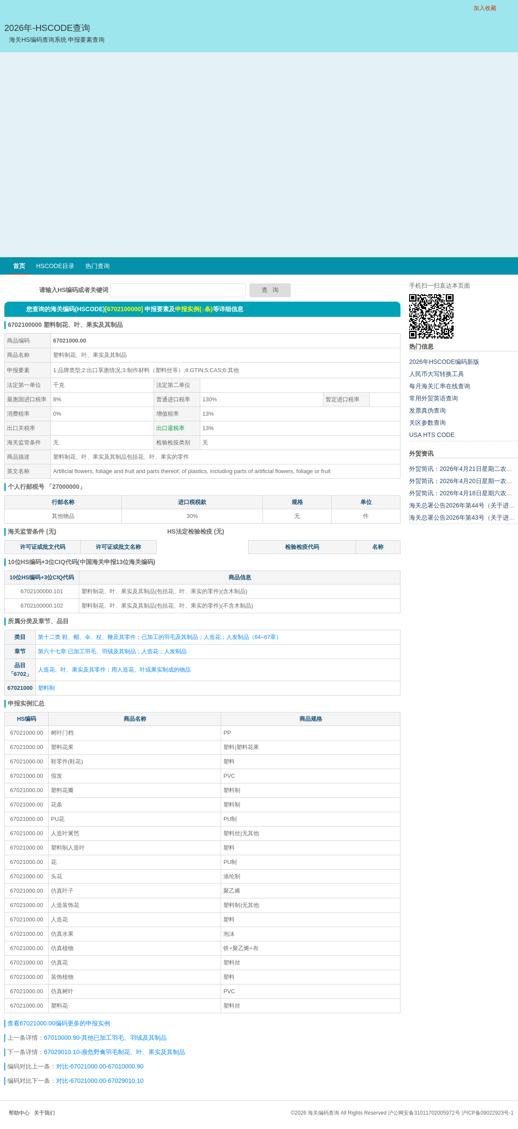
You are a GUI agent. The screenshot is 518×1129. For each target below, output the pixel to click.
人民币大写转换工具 (436, 373)
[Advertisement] (98, 155)
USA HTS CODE (431, 434)
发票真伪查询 (427, 410)
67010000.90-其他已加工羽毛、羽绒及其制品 (105, 1037)
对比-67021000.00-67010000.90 (100, 1066)
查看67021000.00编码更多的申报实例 (58, 1023)
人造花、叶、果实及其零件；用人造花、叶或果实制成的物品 (114, 669)
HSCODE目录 (55, 265)
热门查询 (97, 265)
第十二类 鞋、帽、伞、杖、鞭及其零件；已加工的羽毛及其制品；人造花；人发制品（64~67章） (160, 637)
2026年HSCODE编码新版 (444, 361)
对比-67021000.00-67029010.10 (100, 1080)
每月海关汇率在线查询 (439, 386)
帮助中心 (19, 1113)
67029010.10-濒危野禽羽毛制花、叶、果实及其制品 (114, 1051)
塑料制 (46, 688)
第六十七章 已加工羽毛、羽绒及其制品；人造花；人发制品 (112, 651)
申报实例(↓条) (193, 309)
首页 (19, 265)
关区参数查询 (427, 422)
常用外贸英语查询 (433, 398)
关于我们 (44, 1113)
